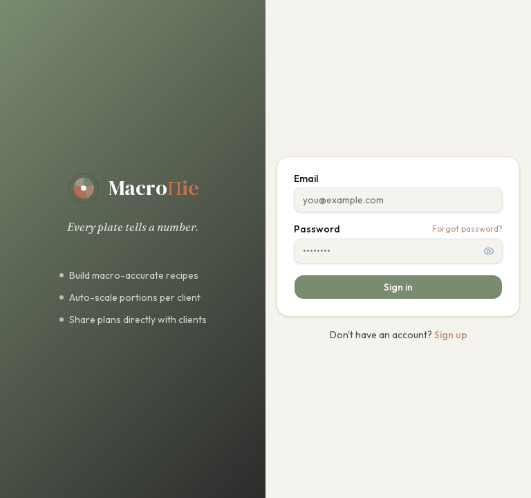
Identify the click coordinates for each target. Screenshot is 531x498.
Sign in (398, 287)
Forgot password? (467, 228)
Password (317, 229)
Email (306, 178)
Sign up (450, 335)
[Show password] (488, 251)
